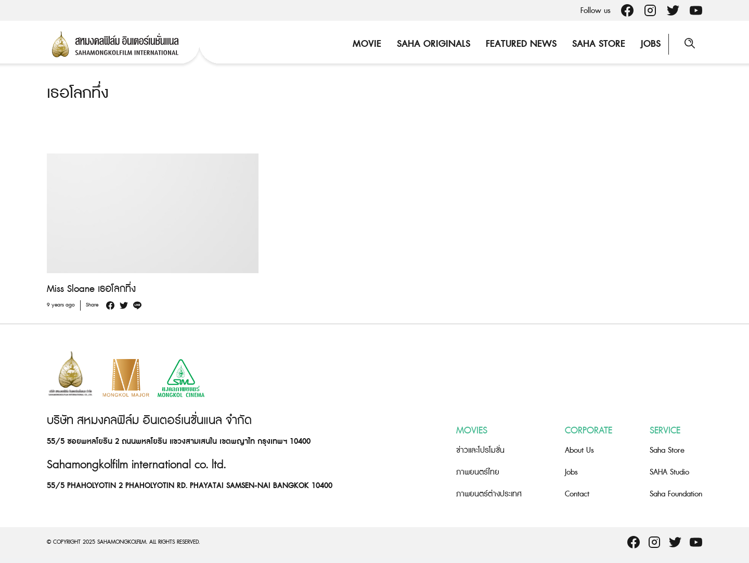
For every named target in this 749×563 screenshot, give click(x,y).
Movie (367, 44)
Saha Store (598, 44)
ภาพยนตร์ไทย (477, 472)
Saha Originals (433, 44)
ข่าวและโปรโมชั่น (480, 450)
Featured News (521, 44)
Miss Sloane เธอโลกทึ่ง (91, 289)
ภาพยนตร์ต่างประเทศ (489, 494)
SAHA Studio (669, 472)
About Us (579, 450)
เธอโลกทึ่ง (78, 93)
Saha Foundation (676, 494)
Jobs (651, 44)
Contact (577, 494)
